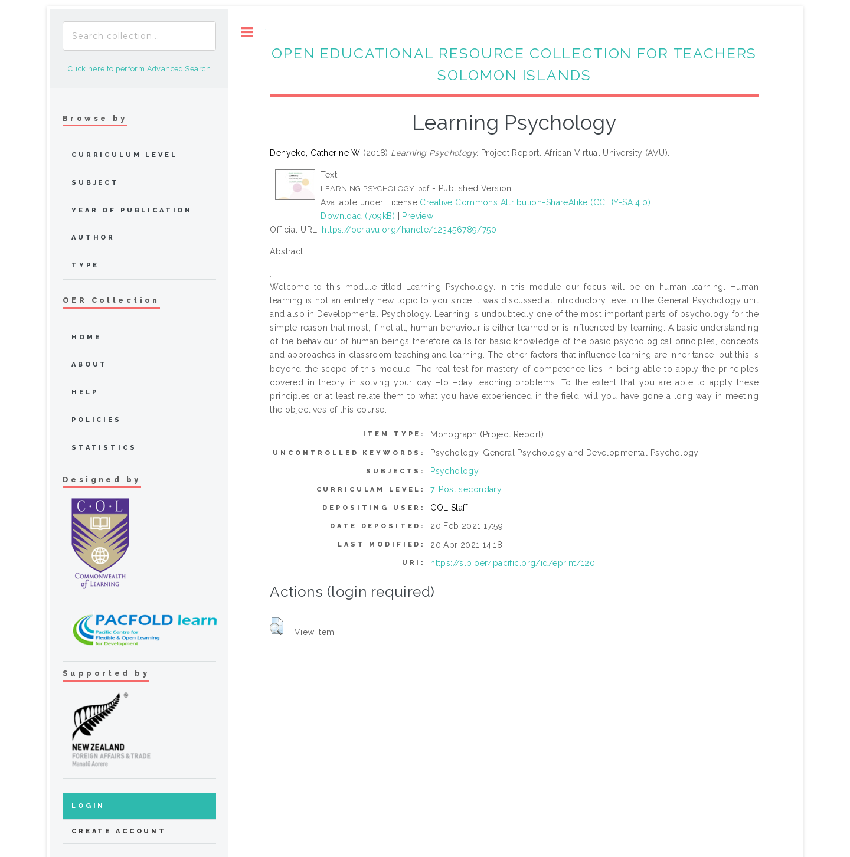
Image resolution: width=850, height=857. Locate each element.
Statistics (104, 448)
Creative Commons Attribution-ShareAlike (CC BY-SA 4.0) (536, 202)
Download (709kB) (358, 216)
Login (88, 806)
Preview (417, 216)
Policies (96, 420)
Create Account (118, 831)
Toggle (247, 32)
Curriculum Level (124, 155)
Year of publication (131, 210)
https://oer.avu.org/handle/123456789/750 (409, 229)
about (89, 364)
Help (84, 392)
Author (93, 237)
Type (85, 265)
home (86, 337)
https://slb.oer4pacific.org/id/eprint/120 (512, 563)
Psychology (454, 471)
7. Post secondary (466, 489)
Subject (95, 183)
